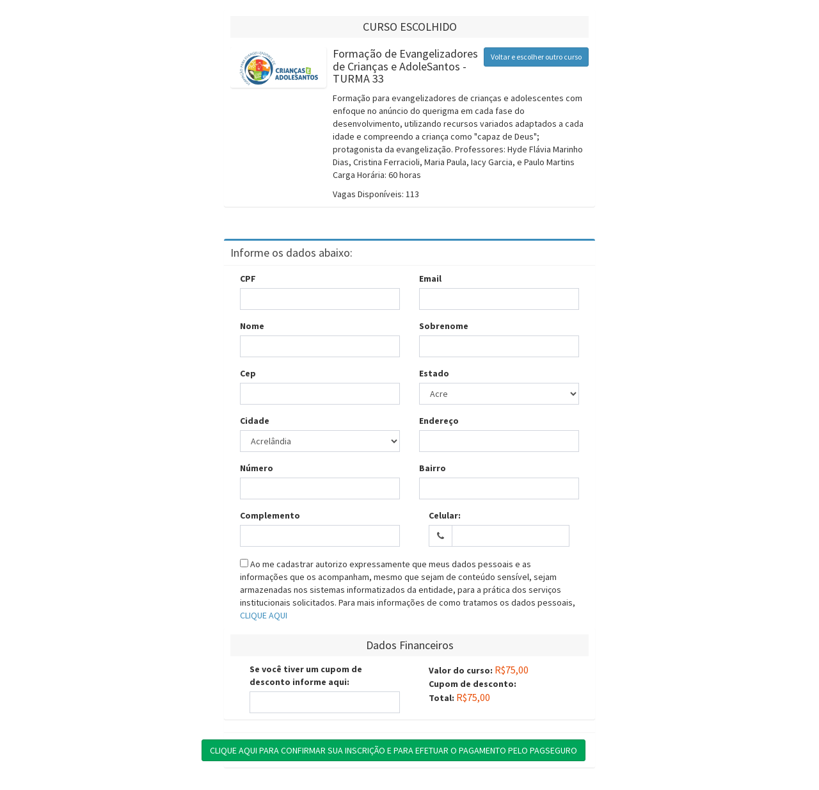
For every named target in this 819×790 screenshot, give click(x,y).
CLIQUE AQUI (263, 615)
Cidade (254, 420)
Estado (434, 373)
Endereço (439, 420)
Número (256, 468)
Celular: (445, 515)
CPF (248, 278)
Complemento (270, 515)
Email (430, 278)
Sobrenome (443, 326)
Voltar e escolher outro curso (536, 56)
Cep (248, 373)
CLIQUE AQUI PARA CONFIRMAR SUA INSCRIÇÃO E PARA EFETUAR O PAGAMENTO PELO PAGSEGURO (393, 750)
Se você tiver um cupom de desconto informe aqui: (306, 675)
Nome (252, 326)
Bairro (432, 468)
